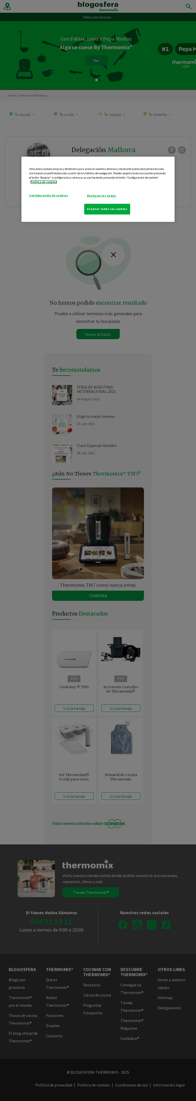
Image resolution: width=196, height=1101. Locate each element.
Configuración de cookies (48, 195)
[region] (98, 189)
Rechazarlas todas (101, 195)
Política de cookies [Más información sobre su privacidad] (43, 182)
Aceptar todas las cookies (107, 209)
